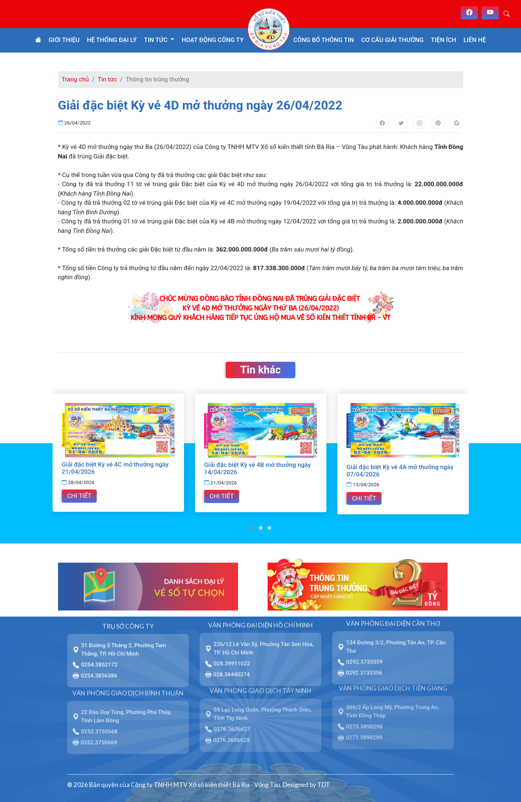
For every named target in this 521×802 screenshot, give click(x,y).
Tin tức (107, 79)
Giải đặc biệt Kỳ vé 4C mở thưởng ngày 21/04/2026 (115, 468)
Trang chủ (75, 79)
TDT (323, 784)
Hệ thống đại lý (112, 39)
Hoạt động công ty (212, 39)
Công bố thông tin (324, 39)
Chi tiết (79, 495)
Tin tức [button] (156, 39)
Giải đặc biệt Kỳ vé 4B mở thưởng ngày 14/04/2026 (257, 468)
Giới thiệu (64, 39)
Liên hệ (474, 39)
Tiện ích (443, 39)
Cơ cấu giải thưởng (392, 39)
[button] (252, 528)
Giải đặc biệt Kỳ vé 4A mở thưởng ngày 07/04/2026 (399, 470)
